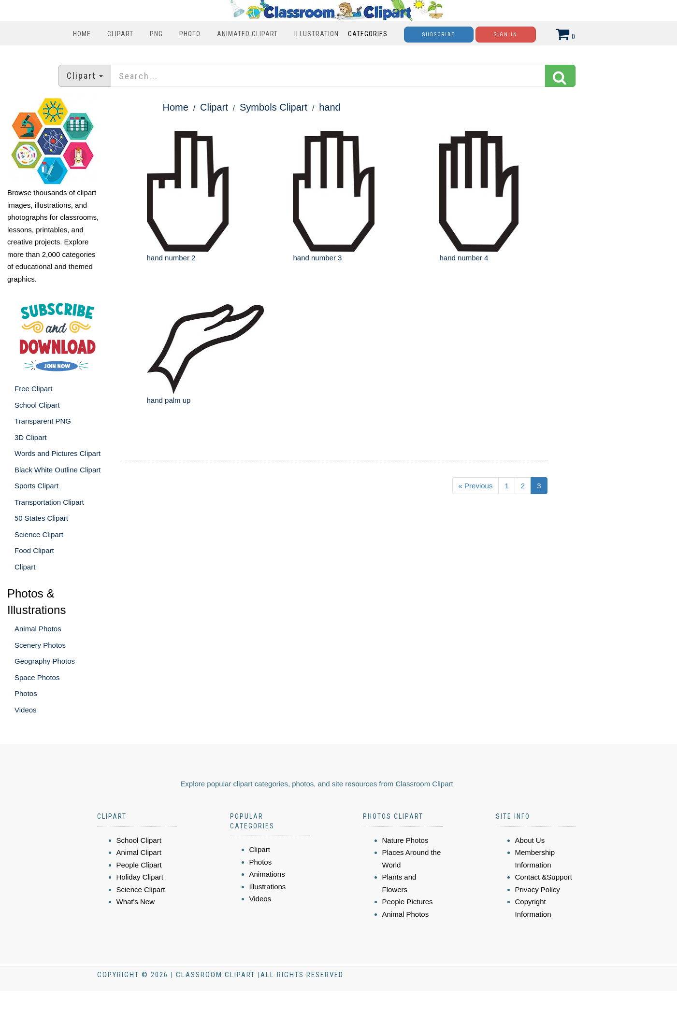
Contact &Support (543, 877)
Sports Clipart (36, 486)
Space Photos (36, 677)
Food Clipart (34, 550)
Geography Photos (44, 661)
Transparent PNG (42, 421)
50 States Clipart (41, 518)
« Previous (476, 486)
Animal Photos (37, 629)
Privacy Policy (537, 889)
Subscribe (438, 34)
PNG (156, 34)
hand (330, 107)
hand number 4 (463, 258)
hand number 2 (171, 258)
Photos (25, 693)
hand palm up (169, 400)
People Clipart (139, 865)
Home (82, 34)
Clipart (120, 34)
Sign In (506, 34)
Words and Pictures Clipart (57, 453)
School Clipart (36, 405)
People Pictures (407, 901)
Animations (267, 874)
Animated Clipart (247, 34)
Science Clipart (38, 534)
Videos (25, 710)
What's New (135, 901)
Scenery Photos (40, 645)
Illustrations (267, 886)
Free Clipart (33, 388)
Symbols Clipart (273, 107)
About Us (530, 840)
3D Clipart (30, 437)
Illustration (316, 34)
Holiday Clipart (140, 877)
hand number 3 (317, 258)
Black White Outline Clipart (57, 470)
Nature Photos (405, 840)
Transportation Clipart (49, 502)
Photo (190, 34)
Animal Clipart (138, 852)
